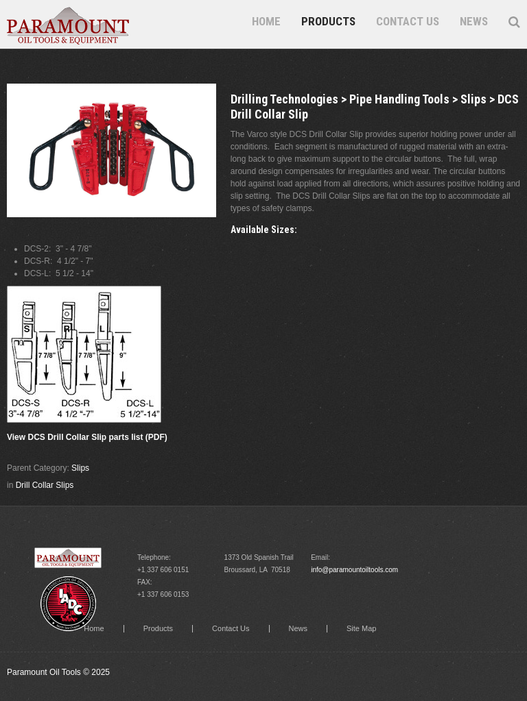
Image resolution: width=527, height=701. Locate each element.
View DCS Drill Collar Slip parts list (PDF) (87, 437)
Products (328, 21)
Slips (80, 468)
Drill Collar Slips (45, 485)
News (474, 21)
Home (266, 21)
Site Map (361, 628)
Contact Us (407, 21)
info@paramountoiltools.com (354, 570)
